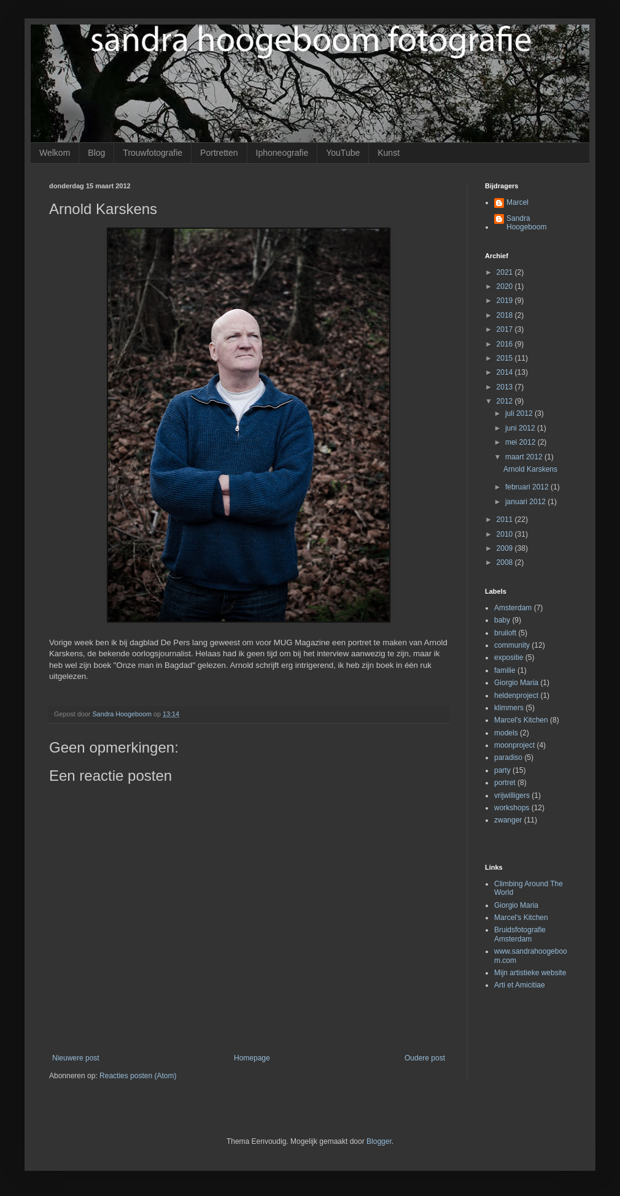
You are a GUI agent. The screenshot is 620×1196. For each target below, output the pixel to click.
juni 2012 (521, 428)
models (506, 733)
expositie (508, 657)
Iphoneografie (282, 153)
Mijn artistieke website (530, 972)
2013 (506, 387)
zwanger (508, 820)
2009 (506, 548)
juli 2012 (520, 413)
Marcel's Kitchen (521, 720)
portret (505, 782)
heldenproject (516, 695)
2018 (506, 315)
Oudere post (425, 1058)
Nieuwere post (75, 1058)
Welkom (54, 153)
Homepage (252, 1058)
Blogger (379, 1141)
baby (502, 620)
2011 (506, 519)
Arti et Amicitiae (519, 985)
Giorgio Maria (516, 682)
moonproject (514, 745)
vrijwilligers (512, 795)
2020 (506, 286)
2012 (506, 401)
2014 (506, 372)
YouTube (343, 153)
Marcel (517, 202)
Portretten (219, 153)
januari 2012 (526, 501)
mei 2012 (521, 442)
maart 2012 (524, 457)
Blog (96, 153)
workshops (511, 807)
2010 (506, 534)
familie (505, 670)
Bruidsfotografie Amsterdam (520, 934)
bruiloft (505, 633)
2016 (506, 344)
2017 (506, 329)
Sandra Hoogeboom (526, 222)
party (502, 770)
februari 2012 (528, 487)
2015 (506, 358)
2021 (506, 272)
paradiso (508, 757)
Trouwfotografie (152, 153)
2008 (506, 562)
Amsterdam (513, 608)
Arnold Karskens (530, 469)
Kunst (389, 153)
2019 (506, 300)
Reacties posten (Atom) (137, 1075)
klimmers (509, 707)
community (512, 645)
